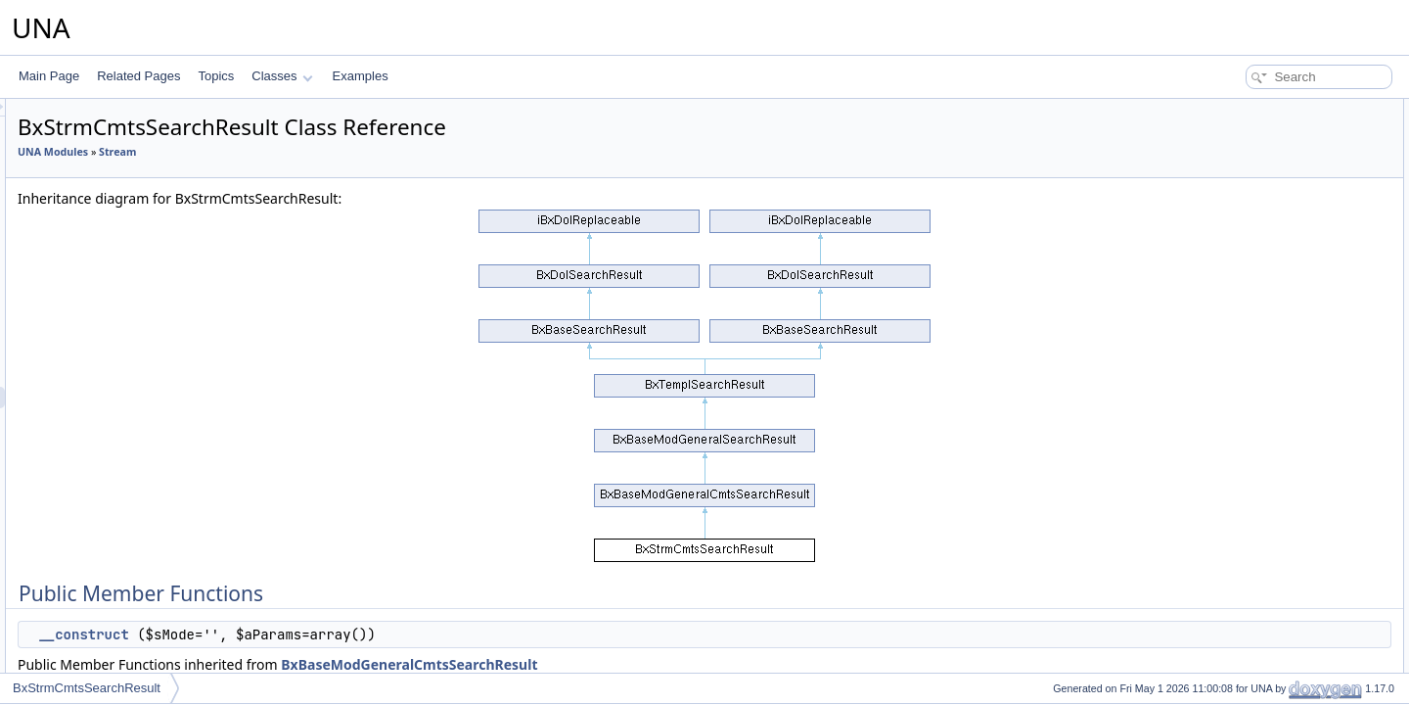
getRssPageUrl (1246, 368)
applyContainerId (1250, 476)
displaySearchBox (1253, 454)
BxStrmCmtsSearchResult (86, 688)
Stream (362, 152)
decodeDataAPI (1247, 217)
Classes (281, 76)
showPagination (1248, 433)
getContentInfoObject (1261, 282)
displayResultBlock (1255, 174)
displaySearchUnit (1253, 153)
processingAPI (1244, 411)
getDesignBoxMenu (1257, 627)
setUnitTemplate (1248, 605)
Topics (216, 76)
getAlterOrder (1241, 196)
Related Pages (138, 76)
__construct (328, 634)
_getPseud (1234, 239)
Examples (360, 76)
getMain (1227, 260)
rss (1214, 390)
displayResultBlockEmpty (1272, 583)
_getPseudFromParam (1265, 497)
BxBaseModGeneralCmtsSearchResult (653, 664)
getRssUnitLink (1246, 346)
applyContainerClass (1260, 540)
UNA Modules (297, 152)
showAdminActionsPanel (1271, 648)
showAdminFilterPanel (1264, 670)
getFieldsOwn (1242, 303)
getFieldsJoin (1241, 325)
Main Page (49, 76)
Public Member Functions (1257, 110)
